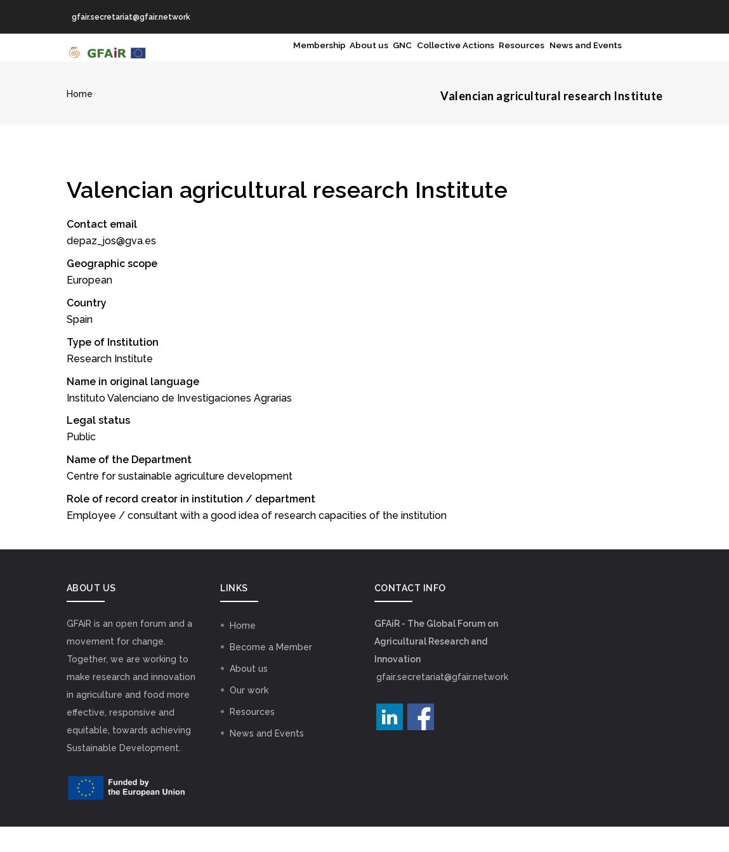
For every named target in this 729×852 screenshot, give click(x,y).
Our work (249, 716)
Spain (80, 345)
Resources (496, 60)
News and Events (576, 60)
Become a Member (271, 672)
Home (80, 119)
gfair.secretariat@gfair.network (442, 702)
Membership (236, 60)
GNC (345, 60)
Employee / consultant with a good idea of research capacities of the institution (257, 541)
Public (81, 463)
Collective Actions (413, 60)
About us (300, 60)
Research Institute (110, 384)
